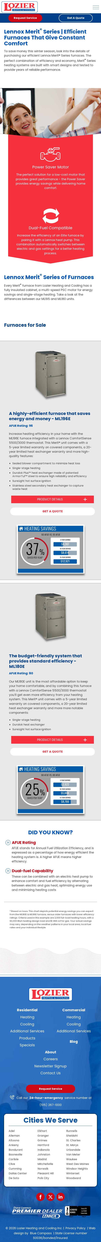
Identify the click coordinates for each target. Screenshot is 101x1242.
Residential (27, 1010)
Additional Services (27, 1031)
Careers (50, 1059)
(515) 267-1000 (51, 1105)
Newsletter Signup (50, 1066)
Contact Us (50, 1073)
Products (27, 1038)
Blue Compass (41, 1233)
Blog (74, 1041)
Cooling (27, 1024)
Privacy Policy (76, 1228)
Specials (27, 1045)
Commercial (73, 1010)
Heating (27, 1017)
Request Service (50, 1089)
